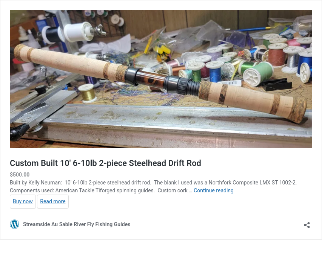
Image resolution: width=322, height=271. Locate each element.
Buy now (23, 201)
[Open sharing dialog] (307, 222)
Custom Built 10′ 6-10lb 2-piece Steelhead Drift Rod (105, 163)
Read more (52, 201)
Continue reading (214, 190)
